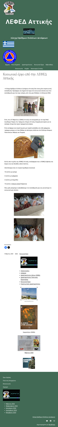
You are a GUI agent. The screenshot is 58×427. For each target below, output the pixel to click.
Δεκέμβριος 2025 (11, 410)
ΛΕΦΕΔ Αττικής (29, 21)
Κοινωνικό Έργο (23, 254)
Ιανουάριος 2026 (11, 408)
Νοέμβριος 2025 (11, 412)
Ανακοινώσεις (25, 271)
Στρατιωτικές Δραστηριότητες (30, 284)
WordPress (51, 424)
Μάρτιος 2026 (29, 352)
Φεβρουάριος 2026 (12, 406)
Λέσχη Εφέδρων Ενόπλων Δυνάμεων (43, 417)
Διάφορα (23, 273)
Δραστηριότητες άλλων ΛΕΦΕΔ (30, 275)
